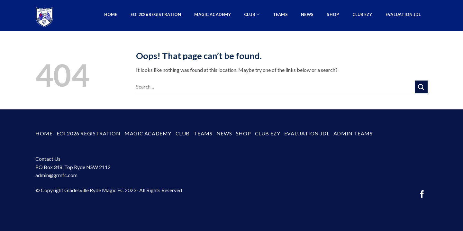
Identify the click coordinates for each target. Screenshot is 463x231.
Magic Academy (212, 14)
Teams (280, 14)
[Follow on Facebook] (422, 195)
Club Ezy (362, 14)
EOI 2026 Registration (156, 14)
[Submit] (421, 87)
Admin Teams (409, 43)
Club (251, 14)
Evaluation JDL (403, 14)
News (307, 14)
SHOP (333, 14)
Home (110, 14)
